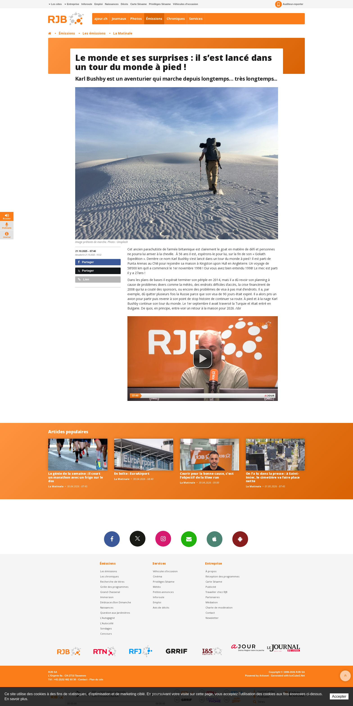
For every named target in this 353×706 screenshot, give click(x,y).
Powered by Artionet (257, 675)
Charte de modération (219, 607)
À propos (211, 571)
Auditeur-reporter (289, 4)
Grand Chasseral (110, 591)
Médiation (212, 602)
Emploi (98, 4)
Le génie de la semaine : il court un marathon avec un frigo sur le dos (75, 477)
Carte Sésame (138, 4)
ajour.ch (100, 18)
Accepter (339, 696)
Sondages (106, 628)
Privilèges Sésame (160, 4)
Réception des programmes (222, 576)
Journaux (119, 18)
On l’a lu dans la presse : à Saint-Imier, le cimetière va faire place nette (273, 477)
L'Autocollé (106, 623)
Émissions (154, 18)
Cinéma (157, 576)
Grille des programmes (114, 586)
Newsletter (212, 617)
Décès (124, 4)
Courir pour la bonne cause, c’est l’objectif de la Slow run (207, 475)
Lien (83, 279)
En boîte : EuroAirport (131, 473)
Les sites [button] (55, 4)
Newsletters (189, 539)
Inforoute (86, 4)
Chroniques (176, 18)
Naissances (112, 4)
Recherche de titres (112, 581)
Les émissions (94, 33)
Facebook (112, 539)
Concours (106, 633)
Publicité (211, 586)
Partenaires (212, 597)
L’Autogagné (107, 617)
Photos (136, 18)
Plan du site (96, 679)
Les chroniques (109, 576)
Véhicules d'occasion (185, 4)
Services (196, 18)
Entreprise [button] (71, 4)
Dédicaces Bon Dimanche (115, 602)
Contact (210, 612)
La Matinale (122, 33)
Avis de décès (161, 607)
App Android (240, 539)
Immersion (106, 597)
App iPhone (214, 539)
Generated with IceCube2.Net (288, 675)
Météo (157, 586)
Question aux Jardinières (115, 612)
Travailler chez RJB (216, 591)
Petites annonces (163, 591)
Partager (86, 262)
